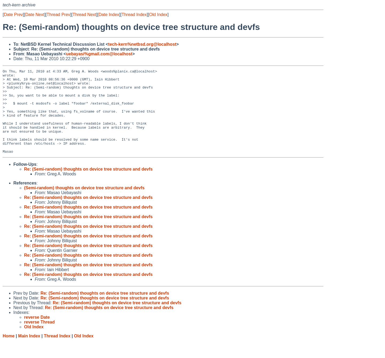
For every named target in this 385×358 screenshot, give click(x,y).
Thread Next (84, 14)
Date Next (34, 14)
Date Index (108, 14)
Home (8, 353)
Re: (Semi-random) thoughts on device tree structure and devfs (88, 186)
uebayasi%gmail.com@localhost (99, 54)
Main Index (29, 353)
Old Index (158, 14)
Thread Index (134, 14)
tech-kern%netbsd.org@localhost (142, 44)
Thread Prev (58, 14)
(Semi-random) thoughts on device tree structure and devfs (84, 204)
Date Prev (13, 14)
